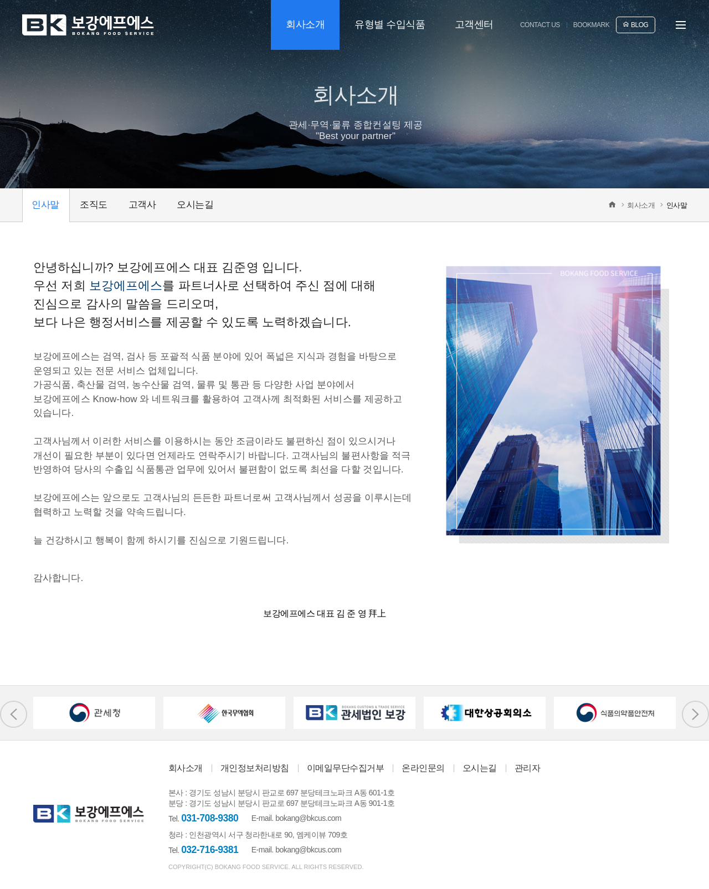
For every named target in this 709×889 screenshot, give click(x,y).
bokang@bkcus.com (308, 818)
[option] (94, 713)
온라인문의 (423, 768)
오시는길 (480, 768)
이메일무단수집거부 (345, 768)
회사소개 (185, 768)
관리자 (528, 768)
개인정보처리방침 (254, 768)
